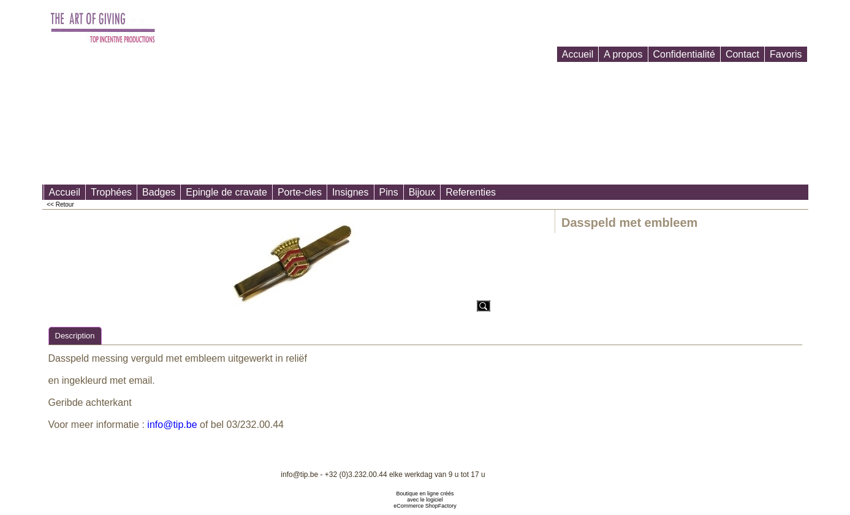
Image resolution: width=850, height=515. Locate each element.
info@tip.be (172, 424)
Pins (388, 192)
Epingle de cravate (226, 192)
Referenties (471, 192)
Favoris (786, 54)
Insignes (350, 192)
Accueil (578, 54)
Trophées (111, 192)
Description (75, 335)
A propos (623, 54)
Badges (158, 192)
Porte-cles (300, 192)
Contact (742, 54)
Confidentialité (684, 54)
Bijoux (422, 192)
